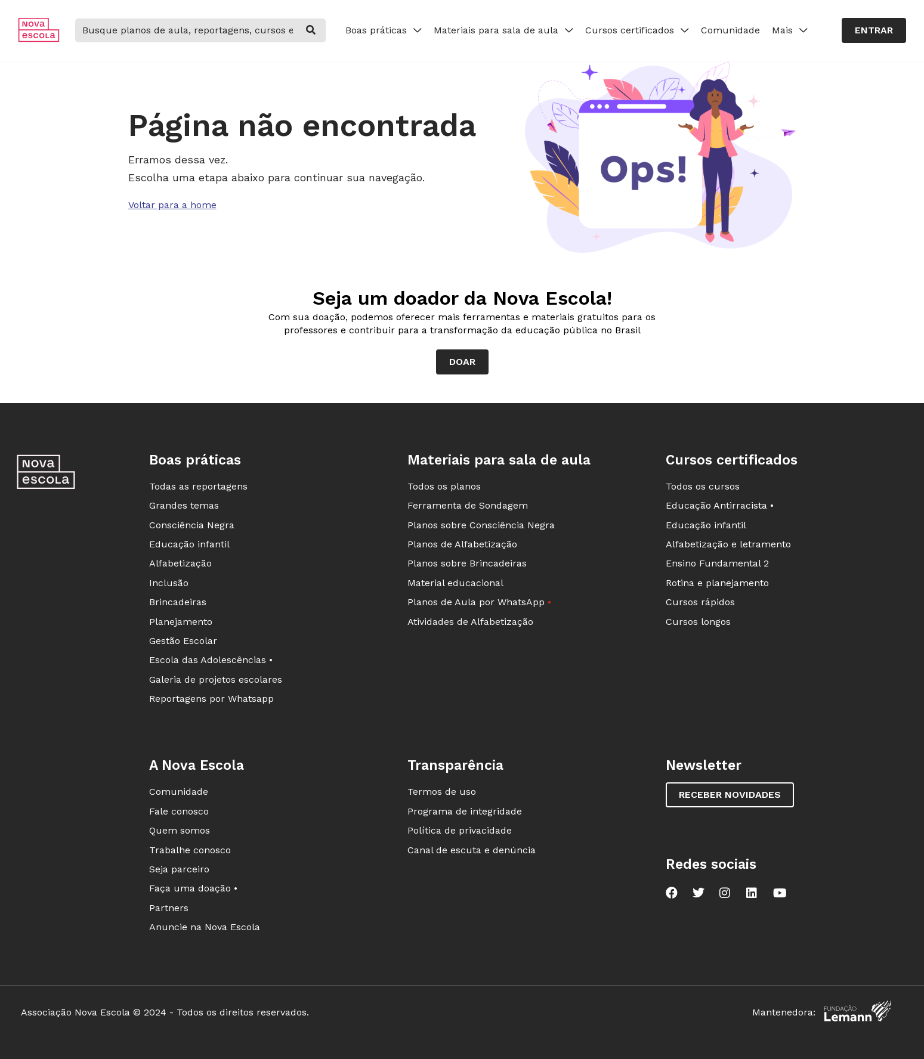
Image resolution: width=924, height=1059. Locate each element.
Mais (790, 29)
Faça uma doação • (193, 888)
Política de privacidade (459, 830)
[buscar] (311, 30)
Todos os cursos (703, 486)
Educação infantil (189, 544)
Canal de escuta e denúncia (471, 850)
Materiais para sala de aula (503, 29)
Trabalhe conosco (190, 850)
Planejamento (180, 621)
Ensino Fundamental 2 (717, 563)
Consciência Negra (191, 525)
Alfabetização (180, 563)
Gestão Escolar (183, 640)
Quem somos (179, 830)
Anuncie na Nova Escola (204, 927)
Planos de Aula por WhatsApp (479, 602)
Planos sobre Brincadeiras (467, 563)
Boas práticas (383, 29)
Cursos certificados (637, 29)
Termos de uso (441, 791)
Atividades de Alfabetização (470, 621)
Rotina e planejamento (717, 583)
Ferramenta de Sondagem (467, 505)
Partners (168, 908)
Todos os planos (444, 486)
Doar (462, 361)
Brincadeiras (177, 602)
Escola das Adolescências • (211, 659)
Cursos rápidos (700, 602)
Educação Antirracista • (720, 505)
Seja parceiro (179, 869)
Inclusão (168, 583)
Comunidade (730, 30)
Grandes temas (184, 505)
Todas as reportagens (198, 486)
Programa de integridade (464, 811)
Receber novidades (730, 794)
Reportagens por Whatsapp (211, 698)
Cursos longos (698, 621)
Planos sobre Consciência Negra (481, 525)
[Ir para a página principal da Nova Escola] (39, 39)
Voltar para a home (172, 204)
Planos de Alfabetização (462, 544)
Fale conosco (179, 811)
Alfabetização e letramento (728, 544)
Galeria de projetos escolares (215, 679)
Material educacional (455, 583)
